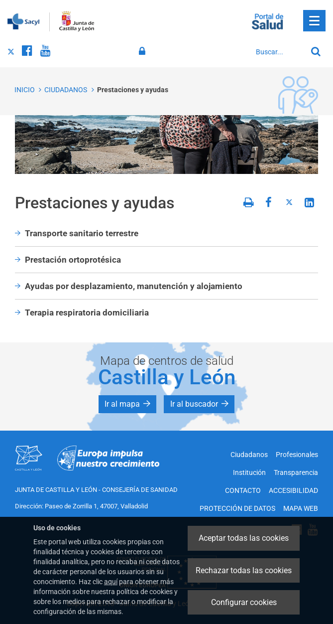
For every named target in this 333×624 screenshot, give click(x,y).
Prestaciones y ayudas (132, 90)
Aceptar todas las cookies (244, 538)
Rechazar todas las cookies (244, 570)
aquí (110, 582)
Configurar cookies (244, 602)
